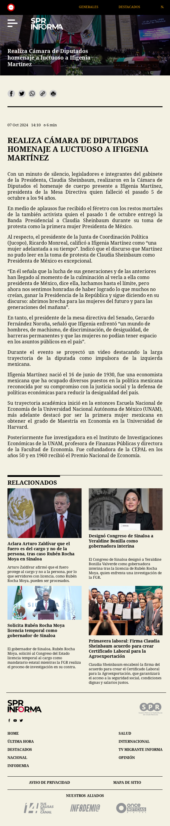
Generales (96, 6)
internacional (134, 741)
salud (125, 733)
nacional (17, 757)
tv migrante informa (141, 749)
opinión (127, 757)
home (13, 733)
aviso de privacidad (49, 782)
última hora (20, 741)
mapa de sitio (127, 782)
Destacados (137, 6)
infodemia (18, 765)
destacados (19, 749)
